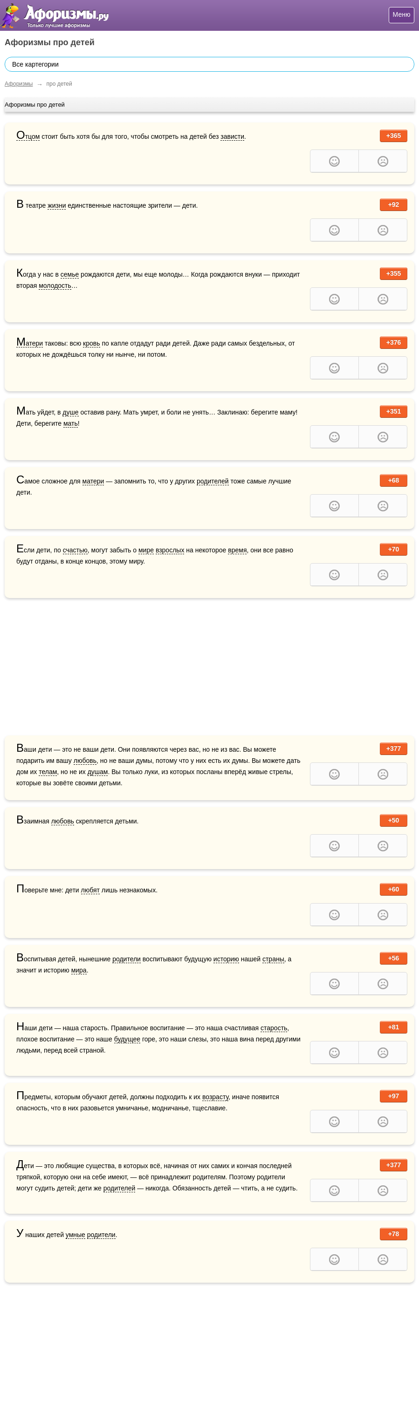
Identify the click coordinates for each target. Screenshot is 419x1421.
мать (70, 423)
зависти (232, 136)
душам (98, 771)
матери (93, 481)
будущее (127, 1039)
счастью (75, 550)
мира (79, 970)
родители (126, 959)
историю (226, 959)
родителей (213, 481)
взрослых (170, 550)
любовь (85, 760)
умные (75, 1234)
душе (70, 412)
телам (48, 771)
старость (274, 1028)
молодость (55, 285)
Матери (29, 343)
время (237, 550)
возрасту (215, 1097)
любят (90, 890)
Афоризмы (19, 84)
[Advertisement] (209, 668)
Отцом (28, 137)
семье (70, 274)
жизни (57, 205)
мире (146, 550)
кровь (91, 343)
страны (273, 959)
